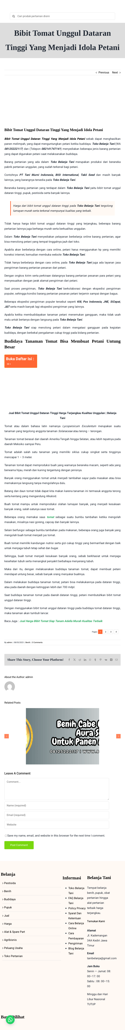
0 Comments (37, 642)
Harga (8, 924)
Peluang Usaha (13, 948)
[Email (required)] (56, 815)
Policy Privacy (77, 908)
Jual (6, 916)
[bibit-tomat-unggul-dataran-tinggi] (62, 103)
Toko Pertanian (13, 956)
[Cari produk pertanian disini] (62, 16)
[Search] (13, 16)
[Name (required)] (56, 806)
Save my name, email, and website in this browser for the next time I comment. (56, 836)
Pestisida (10, 883)
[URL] (56, 825)
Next (115, 72)
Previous (104, 72)
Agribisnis (10, 940)
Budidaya (10, 899)
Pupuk (8, 907)
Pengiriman (75, 943)
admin (9, 642)
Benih (27, 642)
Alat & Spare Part (14, 932)
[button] (10, 1019)
